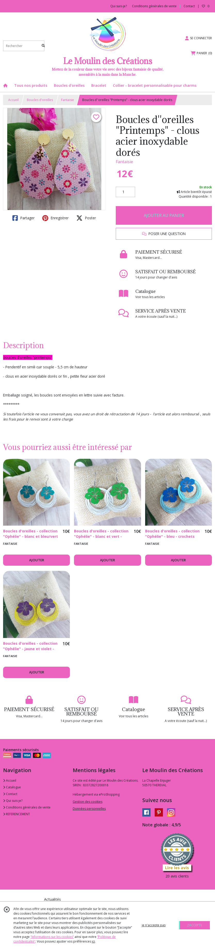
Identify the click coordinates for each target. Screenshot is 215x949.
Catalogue (12, 787)
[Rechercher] (43, 46)
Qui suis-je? (12, 800)
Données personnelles (89, 808)
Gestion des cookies (87, 801)
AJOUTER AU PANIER (164, 215)
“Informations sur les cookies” (52, 937)
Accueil (13, 100)
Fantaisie (67, 100)
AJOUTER (36, 560)
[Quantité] (125, 192)
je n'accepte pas (154, 925)
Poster (86, 218)
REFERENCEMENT (16, 814)
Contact (189, 6)
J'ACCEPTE (195, 925)
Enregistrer (55, 218)
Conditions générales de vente (27, 807)
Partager (23, 218)
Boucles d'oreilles (40, 100)
